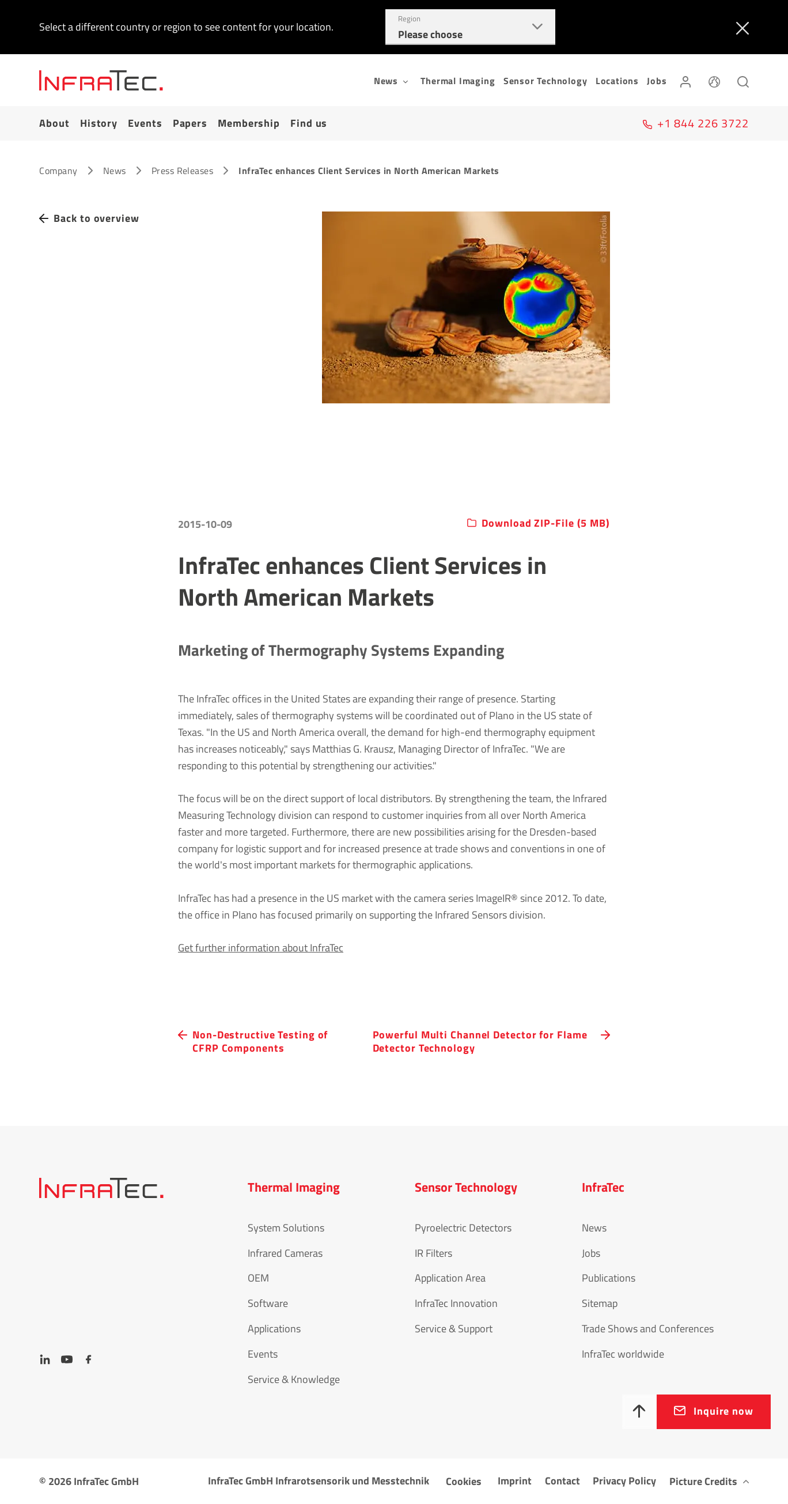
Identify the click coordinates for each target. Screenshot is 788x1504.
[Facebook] (88, 1359)
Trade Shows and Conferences (648, 1328)
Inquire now (723, 1411)
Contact (562, 1480)
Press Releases (182, 170)
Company (58, 170)
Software (268, 1303)
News (114, 170)
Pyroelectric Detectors (463, 1227)
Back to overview (96, 218)
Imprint (515, 1480)
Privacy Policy (624, 1480)
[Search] (743, 80)
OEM (258, 1278)
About (54, 123)
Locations (617, 81)
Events (145, 123)
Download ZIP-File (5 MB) (546, 523)
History (99, 123)
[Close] (740, 27)
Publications (608, 1278)
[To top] (639, 1412)
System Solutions (286, 1227)
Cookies (464, 1481)
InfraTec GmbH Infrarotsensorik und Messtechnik (318, 1480)
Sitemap (599, 1303)
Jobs (656, 81)
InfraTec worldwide (623, 1354)
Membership (249, 123)
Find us (308, 123)
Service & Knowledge (294, 1379)
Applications (274, 1328)
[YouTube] (67, 1359)
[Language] (714, 80)
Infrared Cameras (285, 1253)
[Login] (685, 80)
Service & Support (454, 1328)
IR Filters (433, 1253)
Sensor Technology (545, 81)
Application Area (450, 1278)
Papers (190, 123)
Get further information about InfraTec (260, 947)
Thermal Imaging (457, 81)
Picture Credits (703, 1481)
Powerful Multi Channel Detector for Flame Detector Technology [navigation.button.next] (480, 1041)
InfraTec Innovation (456, 1303)
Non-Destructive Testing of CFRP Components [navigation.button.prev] (260, 1041)
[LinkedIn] (45, 1359)
